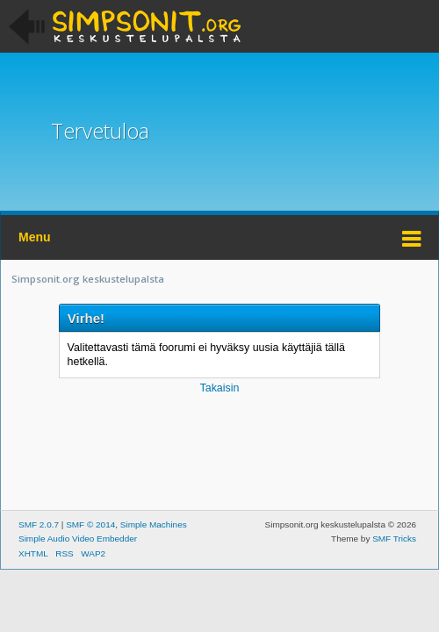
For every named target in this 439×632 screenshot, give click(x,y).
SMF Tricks (394, 538)
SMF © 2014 (90, 524)
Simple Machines (153, 524)
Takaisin (219, 388)
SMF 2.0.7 (38, 524)
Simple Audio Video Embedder (77, 538)
